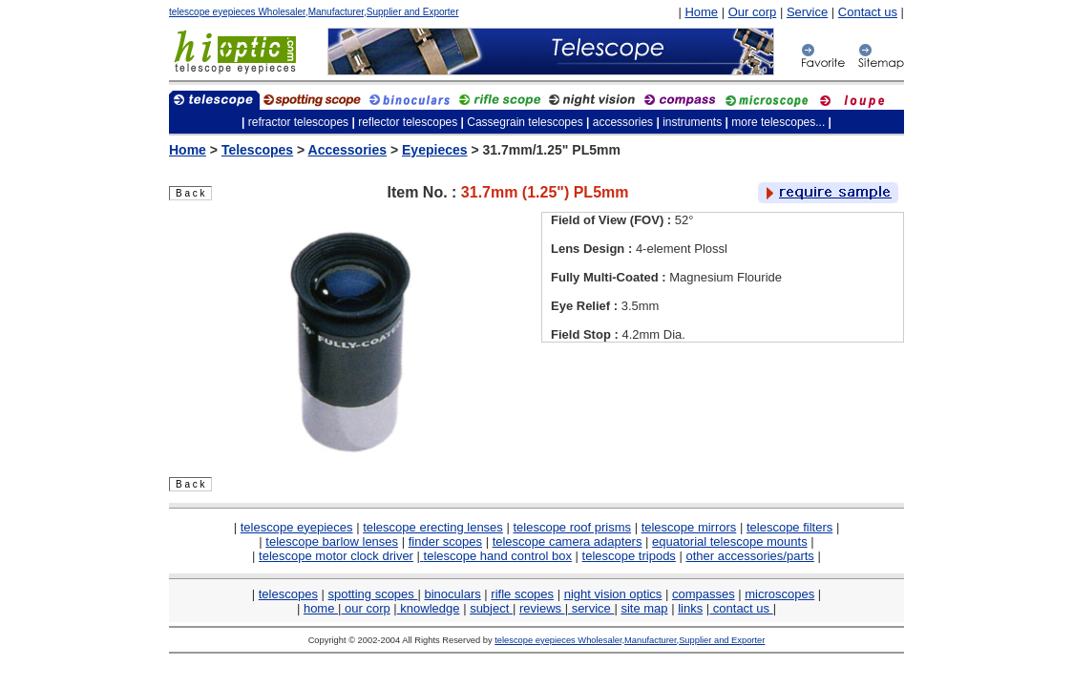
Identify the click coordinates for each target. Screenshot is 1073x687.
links (690, 608)
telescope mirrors (689, 527)
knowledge (428, 608)
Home (701, 12)
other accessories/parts (749, 556)
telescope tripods (629, 556)
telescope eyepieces (297, 527)
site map (644, 608)
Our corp (752, 12)
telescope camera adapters (567, 541)
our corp (365, 608)
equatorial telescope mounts (730, 541)
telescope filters (789, 527)
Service (807, 12)
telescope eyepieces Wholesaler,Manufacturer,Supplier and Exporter (314, 12)
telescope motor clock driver (336, 556)
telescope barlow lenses (331, 541)
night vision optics (613, 594)
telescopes (288, 594)
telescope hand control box (498, 556)
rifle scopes (522, 594)
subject (491, 608)
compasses (703, 594)
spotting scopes (373, 594)
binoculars (452, 594)
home (321, 608)
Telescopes (257, 149)
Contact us (867, 12)
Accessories (348, 149)
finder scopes (445, 541)
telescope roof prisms (572, 527)
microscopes (779, 594)
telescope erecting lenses (433, 527)
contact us (740, 608)
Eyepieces (435, 149)
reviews (542, 608)
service (591, 608)
